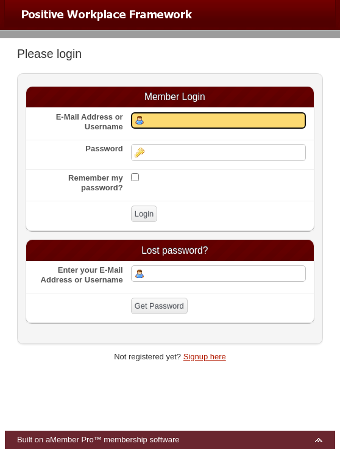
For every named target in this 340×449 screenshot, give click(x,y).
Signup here (204, 356)
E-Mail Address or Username (89, 121)
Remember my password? (95, 182)
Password (103, 148)
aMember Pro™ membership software (113, 439)
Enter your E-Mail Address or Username (82, 274)
